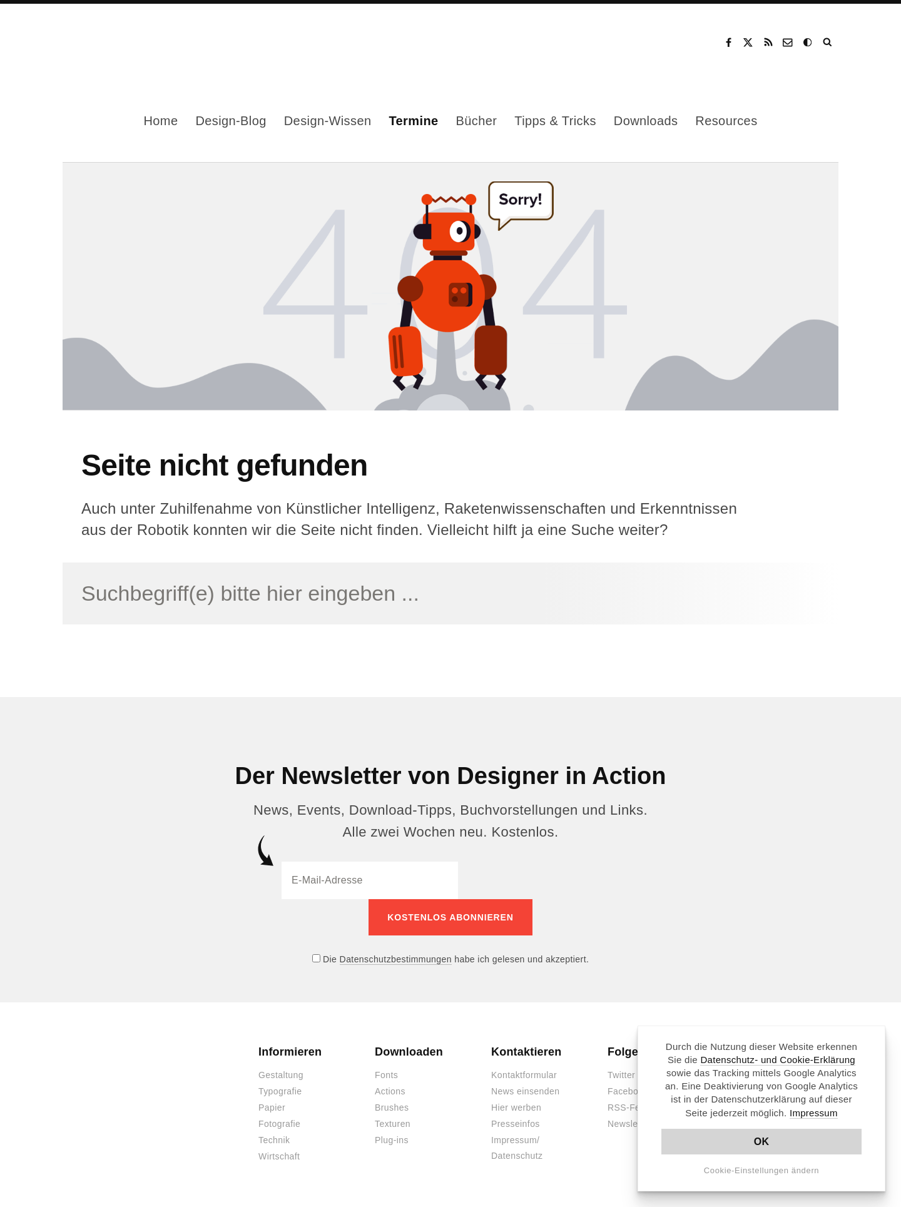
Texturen (392, 1124)
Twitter (621, 1075)
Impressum (814, 1113)
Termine (413, 121)
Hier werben (516, 1108)
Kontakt (788, 42)
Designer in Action (128, 43)
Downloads (646, 121)
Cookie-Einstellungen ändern (762, 1170)
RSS (768, 42)
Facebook (728, 42)
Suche (828, 42)
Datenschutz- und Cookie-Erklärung (777, 1059)
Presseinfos (515, 1124)
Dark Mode (808, 42)
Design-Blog (230, 121)
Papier (271, 1108)
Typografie (280, 1091)
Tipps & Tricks (555, 121)
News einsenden (525, 1091)
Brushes (392, 1108)
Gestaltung (280, 1075)
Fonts (386, 1075)
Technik (274, 1140)
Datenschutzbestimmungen (396, 959)
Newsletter (629, 1124)
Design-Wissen (328, 121)
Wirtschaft (279, 1156)
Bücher (476, 121)
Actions (390, 1091)
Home (160, 121)
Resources (726, 121)
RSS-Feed (629, 1108)
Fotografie (279, 1124)
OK (762, 1141)
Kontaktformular (524, 1075)
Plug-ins (392, 1140)
